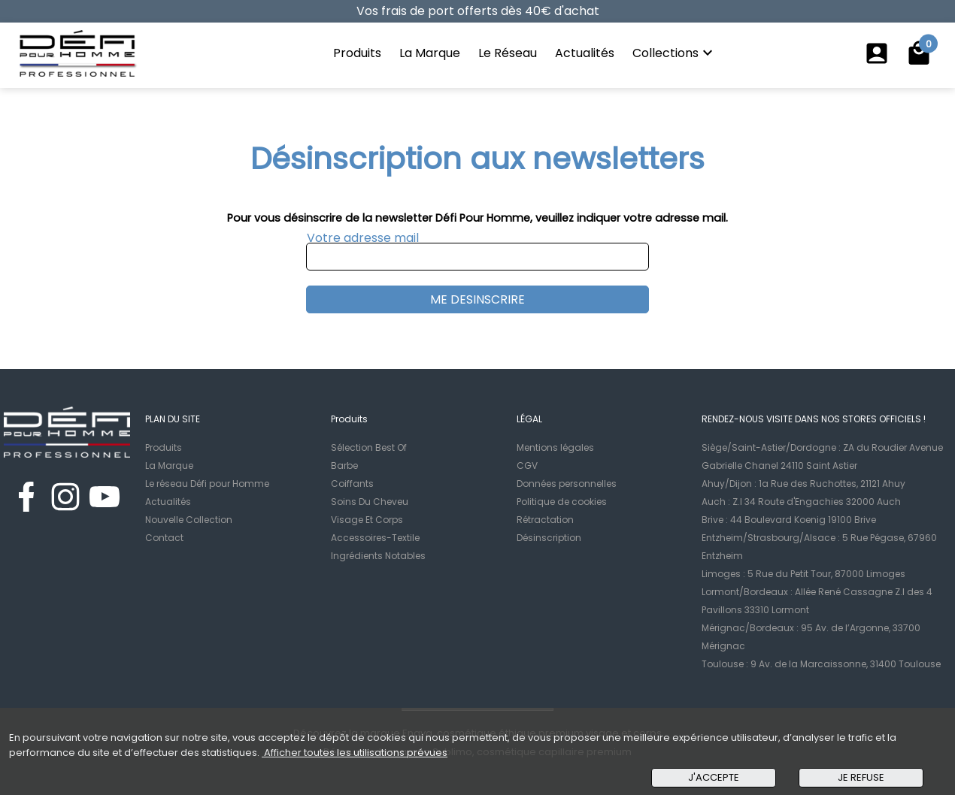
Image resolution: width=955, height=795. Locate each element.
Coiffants (352, 483)
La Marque (429, 53)
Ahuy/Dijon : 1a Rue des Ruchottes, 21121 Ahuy (803, 483)
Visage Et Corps (367, 519)
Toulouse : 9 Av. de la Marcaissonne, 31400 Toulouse (821, 663)
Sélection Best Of (369, 447)
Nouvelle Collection (188, 519)
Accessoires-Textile (375, 537)
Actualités (584, 53)
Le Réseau (507, 53)
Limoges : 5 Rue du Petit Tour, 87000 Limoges (803, 573)
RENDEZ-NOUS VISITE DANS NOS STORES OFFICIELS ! (814, 419)
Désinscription (549, 537)
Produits (357, 53)
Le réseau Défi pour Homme (207, 483)
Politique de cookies (562, 501)
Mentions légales (555, 447)
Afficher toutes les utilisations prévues (354, 752)
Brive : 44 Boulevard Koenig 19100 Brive (789, 519)
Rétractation (545, 519)
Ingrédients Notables (378, 555)
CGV (527, 465)
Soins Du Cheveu (369, 501)
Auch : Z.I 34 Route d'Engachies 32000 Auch (801, 501)
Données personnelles (567, 483)
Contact (164, 537)
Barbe (344, 465)
